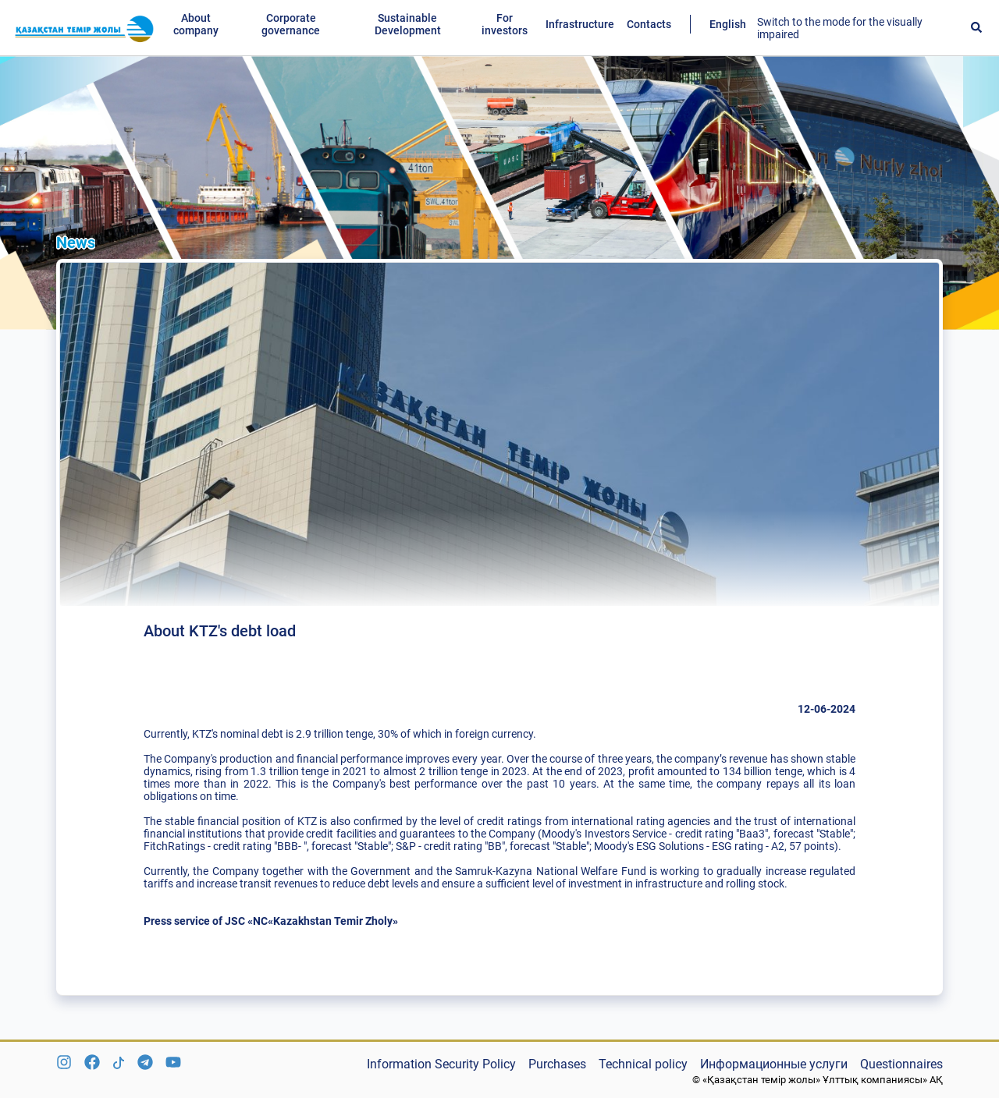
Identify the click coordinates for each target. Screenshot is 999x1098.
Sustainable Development (408, 24)
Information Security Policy (441, 1064)
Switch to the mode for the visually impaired (840, 28)
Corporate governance (290, 24)
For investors (505, 24)
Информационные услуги (774, 1064)
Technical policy (643, 1064)
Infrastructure (580, 24)
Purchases (557, 1064)
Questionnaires (901, 1064)
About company (196, 24)
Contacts (649, 24)
